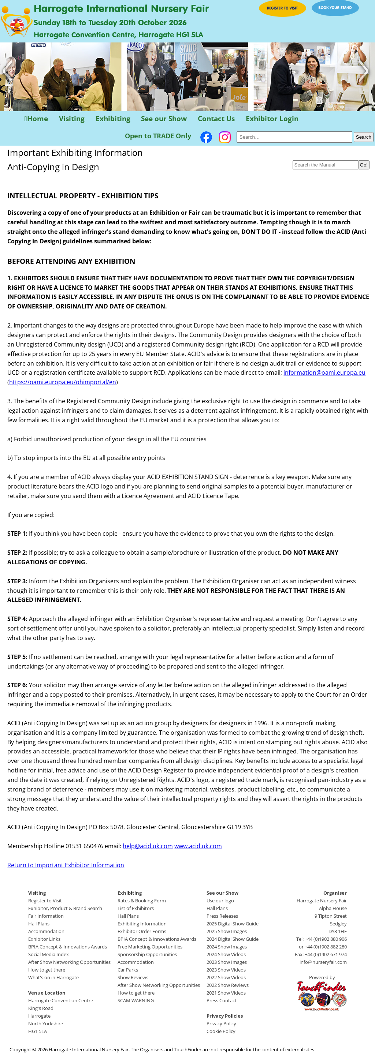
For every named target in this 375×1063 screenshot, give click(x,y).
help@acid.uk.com (148, 846)
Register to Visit (45, 900)
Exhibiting (113, 118)
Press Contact (222, 1000)
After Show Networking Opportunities (69, 962)
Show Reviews (133, 977)
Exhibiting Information (142, 923)
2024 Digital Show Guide (233, 939)
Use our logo (220, 900)
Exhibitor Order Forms (142, 931)
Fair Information (46, 916)
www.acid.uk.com (198, 846)
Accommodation (46, 931)
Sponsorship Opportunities (147, 954)
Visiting (72, 118)
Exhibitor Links (44, 939)
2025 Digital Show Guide (233, 923)
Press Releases (222, 916)
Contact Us (216, 118)
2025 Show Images (227, 931)
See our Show (164, 118)
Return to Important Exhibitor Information (65, 865)
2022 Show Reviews (228, 985)
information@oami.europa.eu (324, 372)
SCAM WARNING (136, 1000)
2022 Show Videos (226, 977)
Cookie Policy (221, 1031)
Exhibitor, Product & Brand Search (65, 908)
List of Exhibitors (136, 908)
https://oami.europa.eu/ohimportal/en (62, 382)
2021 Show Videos (226, 992)
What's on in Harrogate (53, 977)
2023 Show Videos (226, 969)
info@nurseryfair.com (323, 962)
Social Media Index (48, 954)
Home (36, 118)
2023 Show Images (227, 962)
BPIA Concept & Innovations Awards (67, 946)
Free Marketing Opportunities (150, 946)
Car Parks (128, 969)
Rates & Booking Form (142, 900)
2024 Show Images (227, 946)
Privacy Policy (221, 1023)
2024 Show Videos (226, 954)
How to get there (46, 969)
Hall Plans (38, 923)
